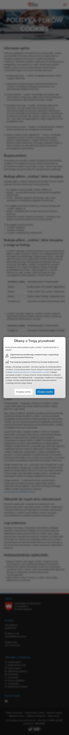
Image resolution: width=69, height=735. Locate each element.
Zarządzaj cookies (23, 392)
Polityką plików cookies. (40, 372)
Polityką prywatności (20, 372)
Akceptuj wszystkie (45, 392)
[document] (34, 367)
